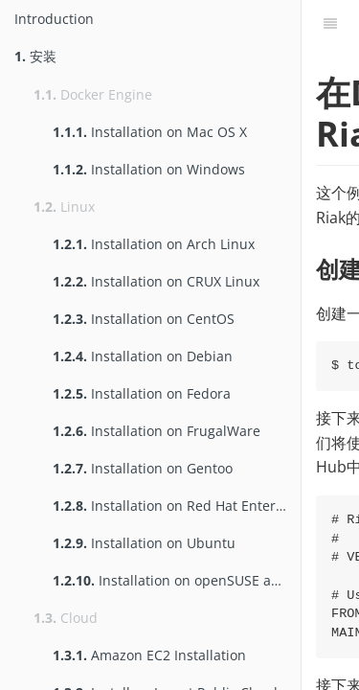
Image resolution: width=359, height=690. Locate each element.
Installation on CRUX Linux (156, 281)
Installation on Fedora (142, 393)
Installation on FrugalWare (156, 431)
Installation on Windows (149, 169)
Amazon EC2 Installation (149, 655)
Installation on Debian (143, 356)
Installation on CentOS (144, 319)
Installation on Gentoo (143, 468)
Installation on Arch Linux (154, 244)
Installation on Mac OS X (150, 132)
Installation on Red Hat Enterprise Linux (177, 505)
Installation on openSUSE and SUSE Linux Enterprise (177, 580)
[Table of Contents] (330, 24)
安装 (35, 56)
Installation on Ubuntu (144, 543)
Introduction (54, 19)
